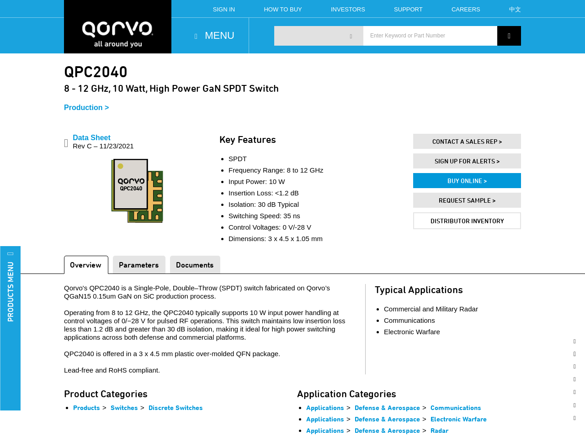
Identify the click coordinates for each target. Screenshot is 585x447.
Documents (194, 264)
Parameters (139, 264)
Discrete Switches (176, 407)
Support (408, 9)
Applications (325, 407)
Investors (348, 9)
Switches (124, 407)
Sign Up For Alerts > (467, 161)
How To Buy (283, 9)
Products (86, 407)
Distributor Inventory (467, 221)
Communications (456, 407)
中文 (515, 9)
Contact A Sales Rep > (467, 141)
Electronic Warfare (459, 419)
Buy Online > (467, 180)
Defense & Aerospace (387, 407)
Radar (439, 430)
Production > (86, 107)
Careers (466, 9)
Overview (85, 264)
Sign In (224, 9)
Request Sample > (467, 200)
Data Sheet (103, 142)
